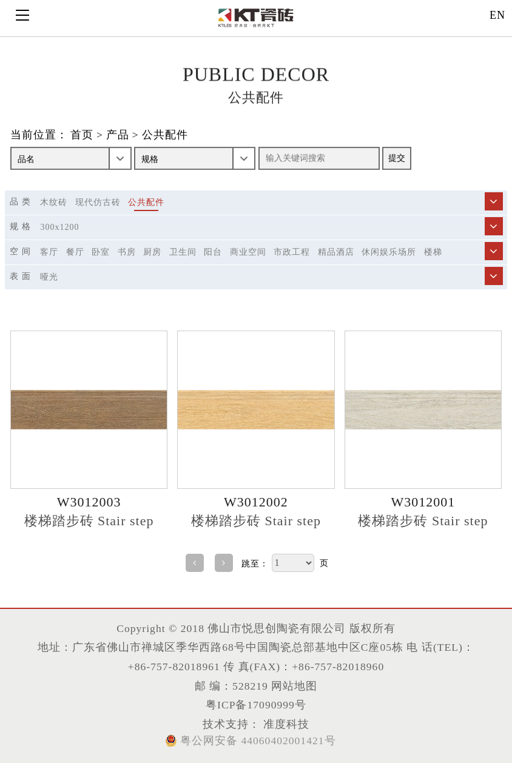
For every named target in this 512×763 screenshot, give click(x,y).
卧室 (101, 252)
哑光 (49, 276)
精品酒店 (336, 252)
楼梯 (433, 252)
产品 (117, 135)
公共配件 (165, 135)
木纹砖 (53, 202)
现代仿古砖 (98, 202)
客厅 (49, 252)
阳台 (213, 252)
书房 (127, 252)
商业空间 (248, 252)
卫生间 (183, 252)
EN (497, 15)
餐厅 (75, 252)
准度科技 (284, 724)
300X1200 (59, 227)
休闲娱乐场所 (389, 252)
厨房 (152, 252)
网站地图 (294, 686)
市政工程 (292, 252)
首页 (81, 135)
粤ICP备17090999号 (256, 705)
